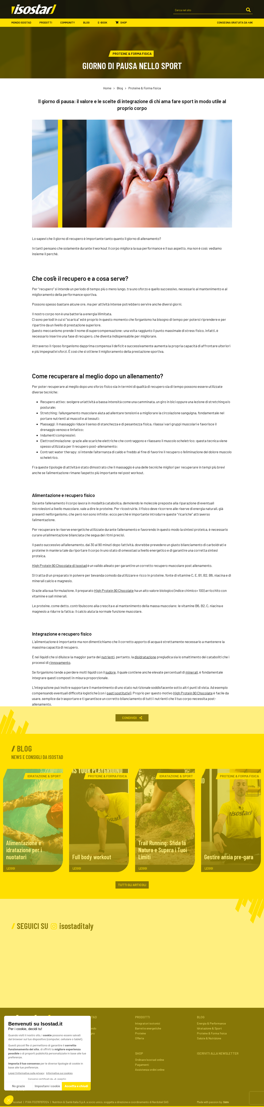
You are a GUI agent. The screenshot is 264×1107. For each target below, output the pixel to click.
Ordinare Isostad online (149, 1059)
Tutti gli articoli (132, 885)
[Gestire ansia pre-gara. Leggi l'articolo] (231, 820)
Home (107, 88)
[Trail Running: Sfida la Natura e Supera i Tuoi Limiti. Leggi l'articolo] (165, 820)
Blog (88, 22)
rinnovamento (59, 662)
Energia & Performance (211, 1023)
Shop (121, 22)
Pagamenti (142, 1064)
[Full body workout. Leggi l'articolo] (99, 820)
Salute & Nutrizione (209, 1038)
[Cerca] (248, 10)
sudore (110, 672)
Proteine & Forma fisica (144, 88)
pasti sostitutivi (118, 693)
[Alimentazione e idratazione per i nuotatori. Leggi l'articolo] (33, 820)
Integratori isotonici (147, 1023)
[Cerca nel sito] (213, 10)
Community (69, 22)
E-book (104, 22)
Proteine (140, 1033)
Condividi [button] (132, 718)
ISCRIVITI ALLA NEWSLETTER (217, 1053)
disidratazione (145, 657)
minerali (191, 672)
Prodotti (47, 22)
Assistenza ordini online (149, 1069)
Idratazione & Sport (209, 1028)
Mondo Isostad (23, 22)
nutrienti (107, 657)
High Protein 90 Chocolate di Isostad (59, 565)
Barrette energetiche (148, 1028)
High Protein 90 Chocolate (114, 590)
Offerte (139, 1038)
